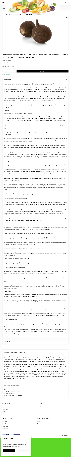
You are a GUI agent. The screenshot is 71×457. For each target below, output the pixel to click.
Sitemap (39, 167)
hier (20, 446)
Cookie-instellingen (16, 454)
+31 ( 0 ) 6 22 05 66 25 (17, 138)
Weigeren (23, 450)
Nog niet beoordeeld (15, 63)
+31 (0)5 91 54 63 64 (16, 132)
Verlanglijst (5, 169)
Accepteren (9, 450)
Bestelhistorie (6, 167)
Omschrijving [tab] (35, 79)
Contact (39, 164)
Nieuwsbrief (5, 171)
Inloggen (5, 164)
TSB (67, 178)
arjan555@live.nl (10, 136)
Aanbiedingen (40, 150)
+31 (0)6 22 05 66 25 (14, 134)
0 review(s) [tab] (35, 84)
